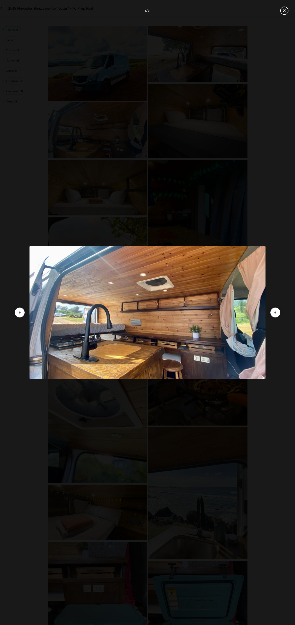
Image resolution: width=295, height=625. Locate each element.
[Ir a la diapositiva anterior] (20, 313)
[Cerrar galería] (284, 11)
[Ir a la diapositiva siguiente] (275, 313)
